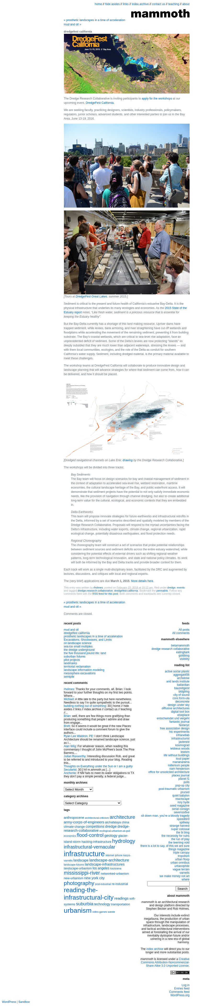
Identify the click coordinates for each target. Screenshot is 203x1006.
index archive (154, 949)
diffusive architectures (176, 708)
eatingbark (182, 652)
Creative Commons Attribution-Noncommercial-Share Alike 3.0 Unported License (165, 962)
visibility (184, 659)
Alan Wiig (70, 746)
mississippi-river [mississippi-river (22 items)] (82, 873)
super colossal (180, 829)
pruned (184, 792)
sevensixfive (181, 812)
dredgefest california (77, 633)
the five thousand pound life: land (85, 653)
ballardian (183, 684)
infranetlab (182, 735)
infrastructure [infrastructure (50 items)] (84, 854)
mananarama (181, 762)
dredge (171, 587)
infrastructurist (180, 738)
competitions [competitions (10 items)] (95, 826)
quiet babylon (180, 795)
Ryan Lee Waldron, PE (78, 736)
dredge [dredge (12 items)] (111, 826)
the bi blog (182, 832)
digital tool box (180, 711)
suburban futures (74, 656)
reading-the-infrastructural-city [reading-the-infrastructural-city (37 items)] (89, 893)
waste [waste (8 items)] (111, 911)
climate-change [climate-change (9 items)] (74, 826)
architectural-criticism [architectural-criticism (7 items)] (97, 817)
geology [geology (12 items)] (110, 835)
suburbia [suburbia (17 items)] (84, 903)
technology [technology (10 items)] (102, 904)
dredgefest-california (126, 590)
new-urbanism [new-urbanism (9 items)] (73, 878)
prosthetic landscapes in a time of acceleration (94, 20)
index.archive (140, 4)
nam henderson (179, 768)
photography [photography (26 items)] (79, 883)
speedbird (183, 819)
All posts (184, 629)
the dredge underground (79, 649)
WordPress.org (180, 995)
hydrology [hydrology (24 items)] (123, 841)
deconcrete (182, 701)
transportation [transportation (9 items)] (120, 904)
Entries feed (181, 988)
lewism (185, 752)
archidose (183, 678)
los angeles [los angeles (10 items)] (101, 868)
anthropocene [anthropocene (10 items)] (74, 818)
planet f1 (183, 778)
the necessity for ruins (176, 835)
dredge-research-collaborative (95, 590)
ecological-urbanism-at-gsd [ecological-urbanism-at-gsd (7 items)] (114, 830)
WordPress (9, 1002)
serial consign (180, 809)
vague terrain (181, 869)
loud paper (183, 758)
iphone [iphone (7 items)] (119, 855)
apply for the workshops (157, 98)
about (185, 4)
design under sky (179, 705)
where (186, 879)
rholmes (98, 587)
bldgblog (184, 691)
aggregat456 (181, 674)
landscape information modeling (84, 670)
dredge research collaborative (170, 649)
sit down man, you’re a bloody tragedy (165, 815)
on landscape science (77, 643)
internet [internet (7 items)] (110, 855)
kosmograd (182, 745)
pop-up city (182, 785)
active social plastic (177, 671)
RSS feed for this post (105, 593)
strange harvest (180, 825)
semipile (69, 676)
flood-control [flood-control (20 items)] (90, 835)
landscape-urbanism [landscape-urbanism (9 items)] (78, 868)
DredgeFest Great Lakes (91, 296)
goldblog (184, 655)
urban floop (182, 859)
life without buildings (176, 755)
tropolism (184, 856)
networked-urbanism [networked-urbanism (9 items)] (115, 873)
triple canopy (181, 852)
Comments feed (179, 992)
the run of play (180, 839)
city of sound (181, 695)
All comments (180, 633)
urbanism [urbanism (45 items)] (78, 910)
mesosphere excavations (80, 673)
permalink (162, 590)
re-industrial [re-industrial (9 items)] (120, 884)
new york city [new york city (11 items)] (94, 878)
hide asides (112, 4)
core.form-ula (181, 698)
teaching (173, 4)
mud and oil (72, 24)
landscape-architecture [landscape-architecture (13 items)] (109, 860)
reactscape (182, 799)
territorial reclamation (77, 666)
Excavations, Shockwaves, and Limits (88, 639)
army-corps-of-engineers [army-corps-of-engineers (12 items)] (84, 822)
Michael (69, 699)
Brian (67, 716)
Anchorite (70, 773)
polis (187, 782)
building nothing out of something (85, 706)
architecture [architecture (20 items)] (122, 817)
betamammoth (180, 645)
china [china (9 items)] (125, 822)
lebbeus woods (179, 748)
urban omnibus (179, 862)
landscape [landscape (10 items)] (81, 860)
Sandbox (24, 1002)
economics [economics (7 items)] (70, 835)
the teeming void (178, 842)
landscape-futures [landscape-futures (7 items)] (74, 864)
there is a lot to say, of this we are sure (165, 846)
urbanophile (182, 866)
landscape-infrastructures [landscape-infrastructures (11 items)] (105, 864)
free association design (175, 728)
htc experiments (179, 731)
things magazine (179, 849)
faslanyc (184, 725)
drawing (128, 460)
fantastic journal (179, 721)
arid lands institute (178, 681)
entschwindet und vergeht (173, 718)
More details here (142, 581)
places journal (180, 775)
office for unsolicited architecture (169, 772)
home (98, 4)
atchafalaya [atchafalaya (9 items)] (113, 822)
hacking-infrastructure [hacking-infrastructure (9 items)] (96, 841)
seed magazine (179, 805)
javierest (184, 742)
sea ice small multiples (78, 646)
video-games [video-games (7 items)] (99, 911)
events (181, 587)
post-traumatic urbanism (174, 789)
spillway (184, 822)
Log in (186, 985)
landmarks (70, 663)
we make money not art (175, 876)
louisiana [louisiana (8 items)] (115, 868)
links (126, 4)
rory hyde (183, 802)
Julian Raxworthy (75, 756)
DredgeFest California (100, 103)
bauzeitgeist (181, 688)
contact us (158, 4)
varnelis (184, 872)
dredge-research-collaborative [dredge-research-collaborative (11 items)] (97, 828)
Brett (67, 726)
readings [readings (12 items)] (121, 898)
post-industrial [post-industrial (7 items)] (103, 884)
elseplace (183, 715)
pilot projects (72, 660)
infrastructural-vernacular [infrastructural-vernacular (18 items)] (89, 846)
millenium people (178, 765)
